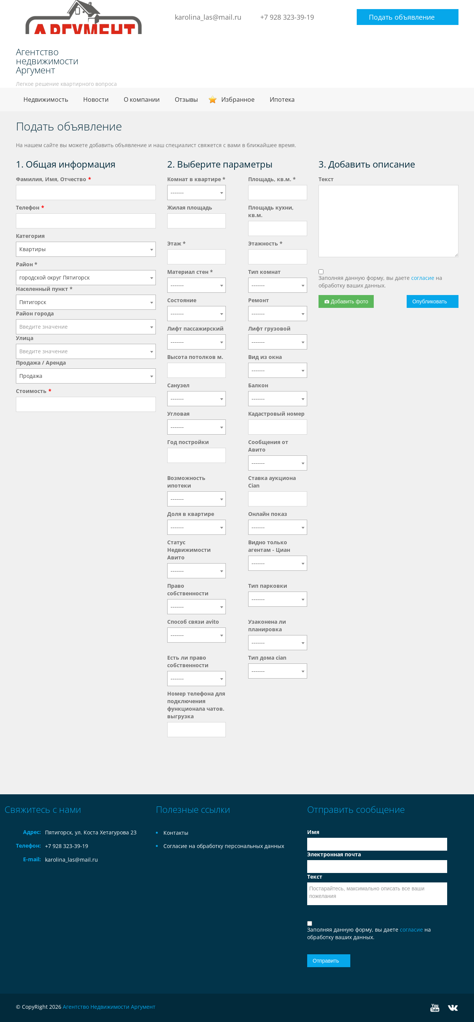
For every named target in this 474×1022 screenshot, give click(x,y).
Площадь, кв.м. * (272, 179)
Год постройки (188, 442)
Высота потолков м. (195, 356)
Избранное (238, 99)
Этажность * (265, 243)
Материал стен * (190, 271)
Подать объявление (402, 17)
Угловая (178, 413)
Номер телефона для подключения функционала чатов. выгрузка (196, 705)
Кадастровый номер (276, 413)
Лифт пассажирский (195, 328)
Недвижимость (45, 99)
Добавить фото (346, 301)
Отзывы (186, 99)
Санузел (178, 385)
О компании (142, 99)
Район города (35, 313)
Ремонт (258, 300)
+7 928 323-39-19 (287, 17)
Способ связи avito (193, 621)
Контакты (175, 832)
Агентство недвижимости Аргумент (47, 61)
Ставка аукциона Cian (272, 481)
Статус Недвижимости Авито (189, 550)
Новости (96, 99)
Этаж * (176, 243)
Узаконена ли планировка (267, 625)
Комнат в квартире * (196, 179)
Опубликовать (429, 301)
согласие (423, 277)
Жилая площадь (189, 207)
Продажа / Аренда (41, 362)
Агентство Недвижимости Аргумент (109, 1006)
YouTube (435, 1008)
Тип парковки (267, 585)
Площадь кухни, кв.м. (271, 211)
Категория (30, 235)
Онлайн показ (267, 513)
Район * (26, 264)
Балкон (258, 385)
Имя (313, 832)
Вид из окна (265, 356)
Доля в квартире (190, 513)
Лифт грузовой (269, 328)
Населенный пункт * (44, 288)
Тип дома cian (267, 657)
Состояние (181, 300)
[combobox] (86, 249)
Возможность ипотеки (186, 481)
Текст (326, 179)
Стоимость (31, 391)
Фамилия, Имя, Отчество (51, 179)
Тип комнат (264, 271)
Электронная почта (334, 854)
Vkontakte (452, 1008)
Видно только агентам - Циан (269, 546)
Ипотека (282, 99)
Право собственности (187, 589)
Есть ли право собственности (187, 661)
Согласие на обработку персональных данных (223, 846)
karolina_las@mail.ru (208, 17)
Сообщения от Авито (268, 445)
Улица (24, 338)
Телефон (27, 207)
